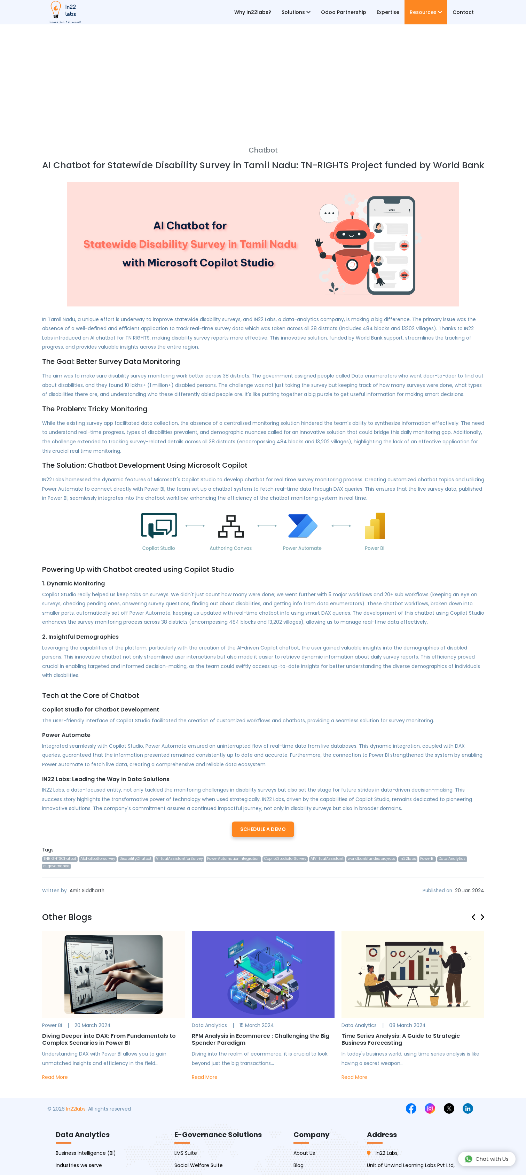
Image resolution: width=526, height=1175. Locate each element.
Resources (426, 12)
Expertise (388, 12)
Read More (55, 1077)
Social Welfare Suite (198, 1165)
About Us (304, 1153)
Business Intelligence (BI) (86, 1153)
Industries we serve (79, 1165)
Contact (463, 12)
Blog (298, 1165)
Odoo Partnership (343, 12)
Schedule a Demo (263, 829)
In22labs (76, 1108)
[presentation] (476, 916)
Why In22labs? (252, 12)
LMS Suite (185, 1153)
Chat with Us (486, 1159)
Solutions (296, 12)
